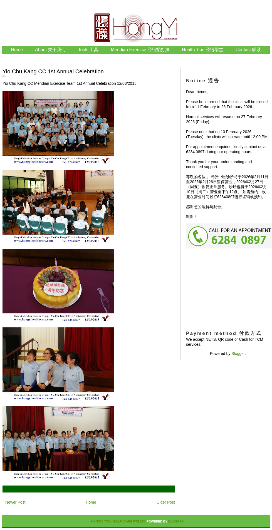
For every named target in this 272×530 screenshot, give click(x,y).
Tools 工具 (89, 49)
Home (17, 49)
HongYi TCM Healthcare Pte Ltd (118, 521)
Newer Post (15, 502)
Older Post (166, 502)
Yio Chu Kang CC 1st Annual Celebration (53, 71)
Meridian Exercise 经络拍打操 (140, 49)
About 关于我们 (50, 49)
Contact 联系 (248, 49)
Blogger (237, 353)
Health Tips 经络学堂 (202, 49)
